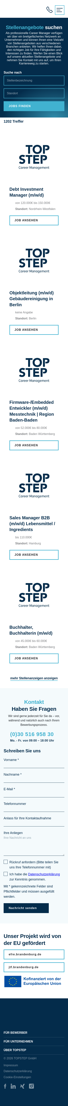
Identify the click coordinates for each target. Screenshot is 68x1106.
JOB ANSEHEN (26, 220)
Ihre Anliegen (13, 833)
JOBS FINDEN (20, 106)
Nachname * (13, 774)
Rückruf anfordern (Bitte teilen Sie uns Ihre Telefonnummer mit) (33, 864)
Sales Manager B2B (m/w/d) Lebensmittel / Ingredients (32, 523)
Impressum (11, 1065)
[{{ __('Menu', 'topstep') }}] (59, 10)
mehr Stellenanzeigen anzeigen (34, 678)
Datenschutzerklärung (18, 1071)
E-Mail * (9, 789)
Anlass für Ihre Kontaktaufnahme (27, 818)
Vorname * (11, 760)
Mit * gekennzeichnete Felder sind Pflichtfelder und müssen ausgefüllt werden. (29, 891)
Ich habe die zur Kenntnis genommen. (34, 876)
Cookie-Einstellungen (17, 1077)
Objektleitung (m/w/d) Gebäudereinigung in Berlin (31, 298)
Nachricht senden (23, 908)
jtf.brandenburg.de (24, 967)
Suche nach (13, 72)
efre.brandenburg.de (25, 954)
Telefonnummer (15, 804)
